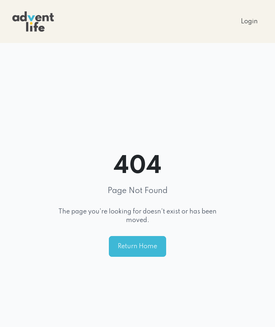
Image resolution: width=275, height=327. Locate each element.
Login (249, 21)
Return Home (137, 246)
